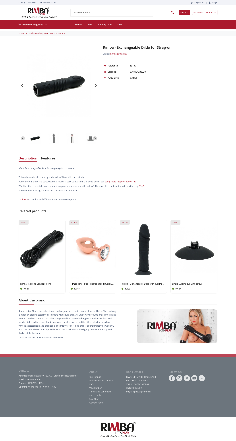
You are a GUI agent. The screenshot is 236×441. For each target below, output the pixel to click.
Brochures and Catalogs (101, 380)
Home (21, 33)
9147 (141, 186)
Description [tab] (28, 158)
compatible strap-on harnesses (120, 181)
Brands (78, 24)
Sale (119, 24)
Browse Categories (33, 24)
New (90, 24)
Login (214, 2)
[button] (35, 138)
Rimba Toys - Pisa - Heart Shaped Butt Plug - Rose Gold (92, 284)
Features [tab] (48, 158)
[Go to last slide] (23, 86)
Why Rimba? (95, 387)
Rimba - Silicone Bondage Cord (35, 284)
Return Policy (96, 395)
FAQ (91, 384)
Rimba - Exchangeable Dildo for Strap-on (47, 33)
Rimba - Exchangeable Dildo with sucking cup (143, 284)
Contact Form (96, 402)
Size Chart (94, 398)
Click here (23, 199)
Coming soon (105, 24)
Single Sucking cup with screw (187, 284)
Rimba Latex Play (118, 53)
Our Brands (95, 376)
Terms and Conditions (100, 391)
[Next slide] (95, 86)
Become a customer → (204, 12)
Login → (184, 12)
